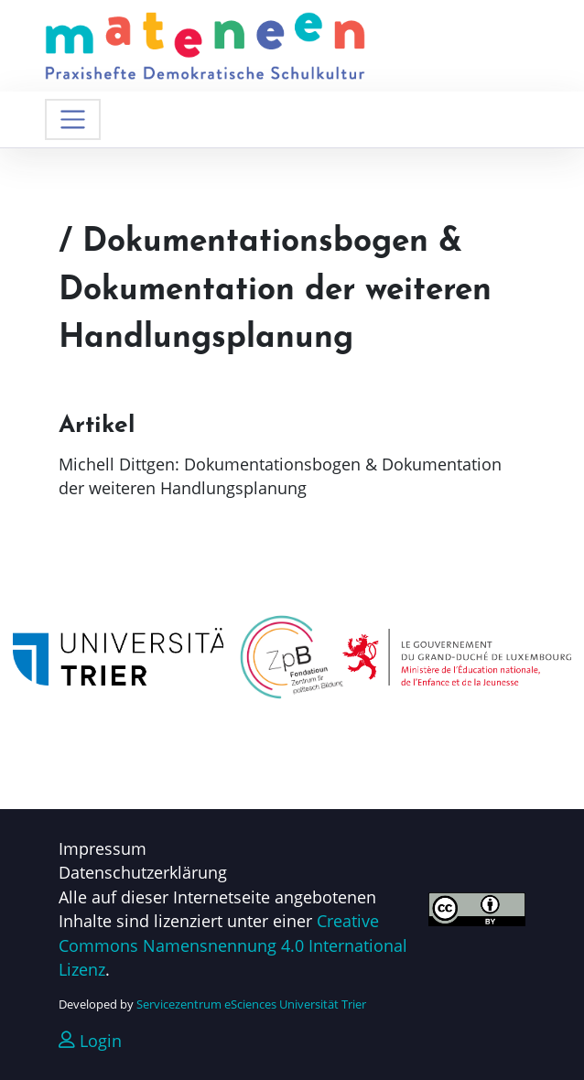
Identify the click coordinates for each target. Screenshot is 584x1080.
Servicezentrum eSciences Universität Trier (251, 1004)
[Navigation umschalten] (73, 119)
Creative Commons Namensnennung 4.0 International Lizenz (233, 945)
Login (90, 1041)
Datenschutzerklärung (143, 872)
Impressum (102, 848)
